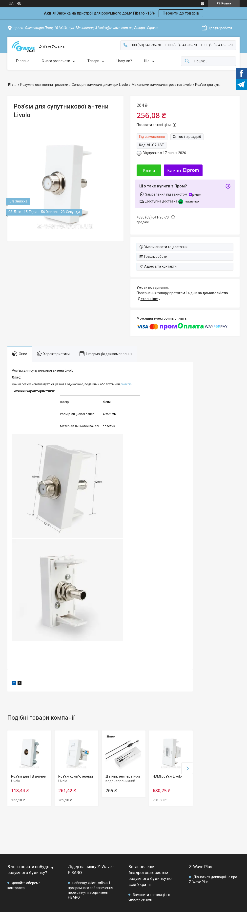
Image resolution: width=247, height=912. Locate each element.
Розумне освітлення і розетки (44, 85)
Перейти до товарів (181, 13)
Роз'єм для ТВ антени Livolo (28, 778)
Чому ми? (124, 61)
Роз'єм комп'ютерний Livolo (75, 778)
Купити (149, 170)
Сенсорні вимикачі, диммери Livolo (100, 85)
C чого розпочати (56, 61)
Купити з (183, 170)
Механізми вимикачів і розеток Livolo (162, 85)
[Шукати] (187, 61)
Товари (93, 61)
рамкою (126, 384)
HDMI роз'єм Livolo (167, 776)
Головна (22, 61)
